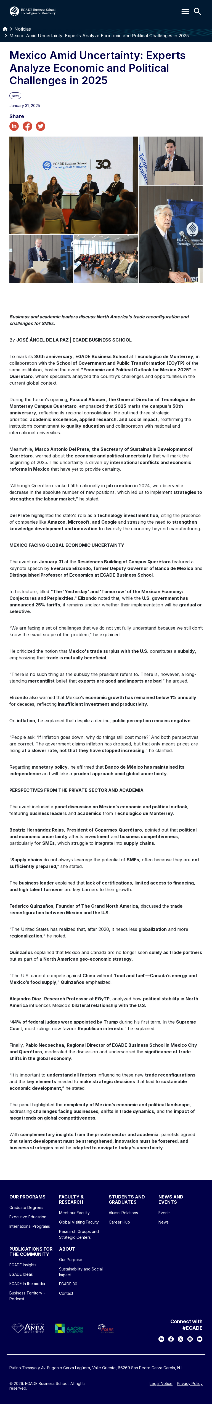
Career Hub (119, 1222)
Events (164, 1212)
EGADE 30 (68, 1284)
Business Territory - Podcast (27, 1296)
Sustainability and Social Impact (81, 1272)
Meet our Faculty (74, 1212)
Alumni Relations (123, 1212)
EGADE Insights (22, 1264)
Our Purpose (70, 1259)
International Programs (29, 1226)
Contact (66, 1293)
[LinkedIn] (161, 1339)
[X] (181, 1339)
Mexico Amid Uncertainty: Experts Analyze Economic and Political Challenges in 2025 (99, 35)
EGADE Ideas (21, 1274)
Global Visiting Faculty (79, 1222)
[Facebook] (171, 1339)
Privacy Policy (190, 1383)
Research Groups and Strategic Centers (79, 1234)
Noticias (22, 29)
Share (16, 116)
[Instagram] (190, 1339)
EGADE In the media (27, 1283)
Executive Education (27, 1216)
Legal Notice (161, 1383)
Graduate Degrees (26, 1207)
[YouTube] (200, 1339)
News (163, 1222)
